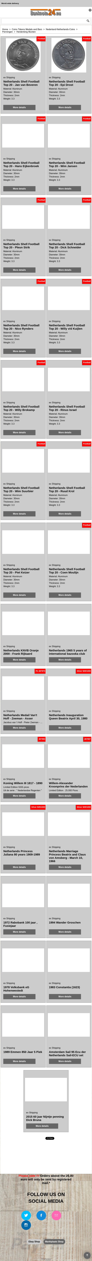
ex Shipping (9, 77)
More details (19, 107)
